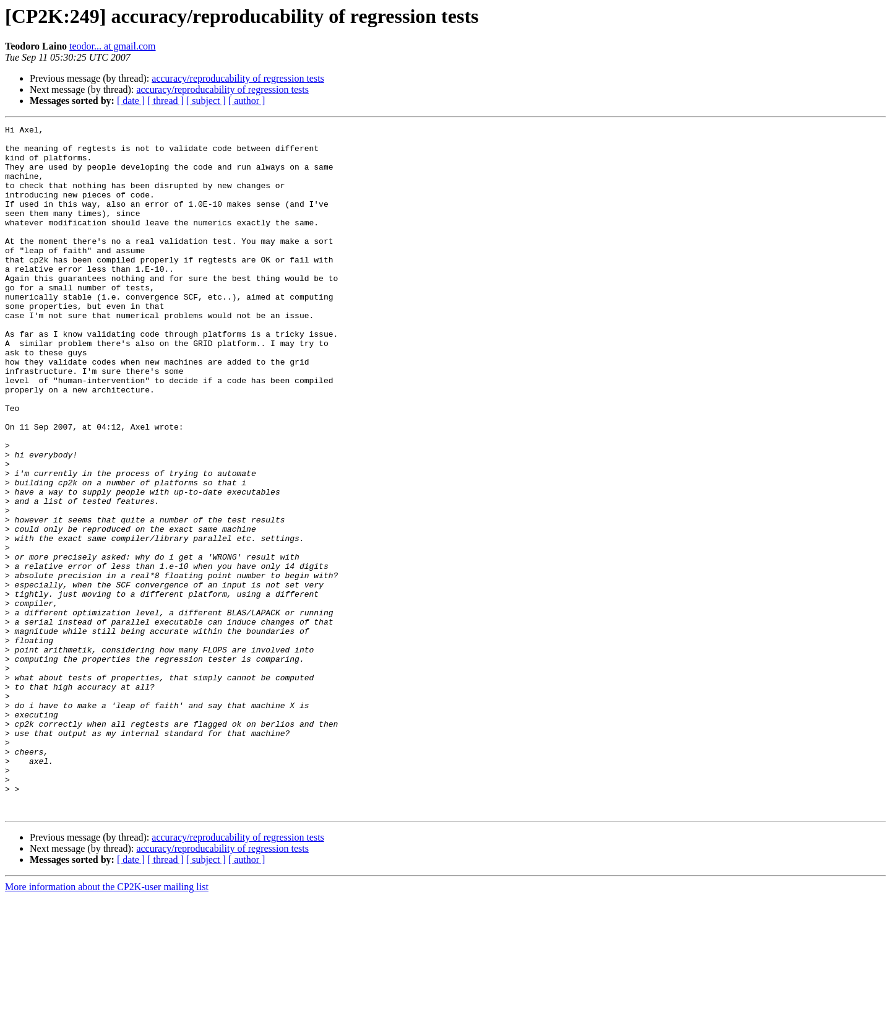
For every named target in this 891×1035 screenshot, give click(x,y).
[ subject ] (206, 100)
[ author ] (246, 100)
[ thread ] (165, 100)
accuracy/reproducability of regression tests (238, 78)
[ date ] (131, 100)
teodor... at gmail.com (112, 46)
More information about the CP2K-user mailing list (107, 1024)
